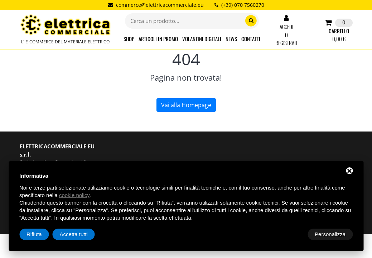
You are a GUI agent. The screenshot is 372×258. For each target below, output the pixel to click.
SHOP (129, 39)
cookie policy (74, 195)
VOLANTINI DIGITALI (201, 39)
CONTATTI (250, 39)
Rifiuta (292, 234)
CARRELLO (338, 31)
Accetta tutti (332, 234)
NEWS (231, 39)
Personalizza (41, 234)
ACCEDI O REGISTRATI (286, 31)
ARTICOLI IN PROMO (158, 39)
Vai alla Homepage (186, 105)
